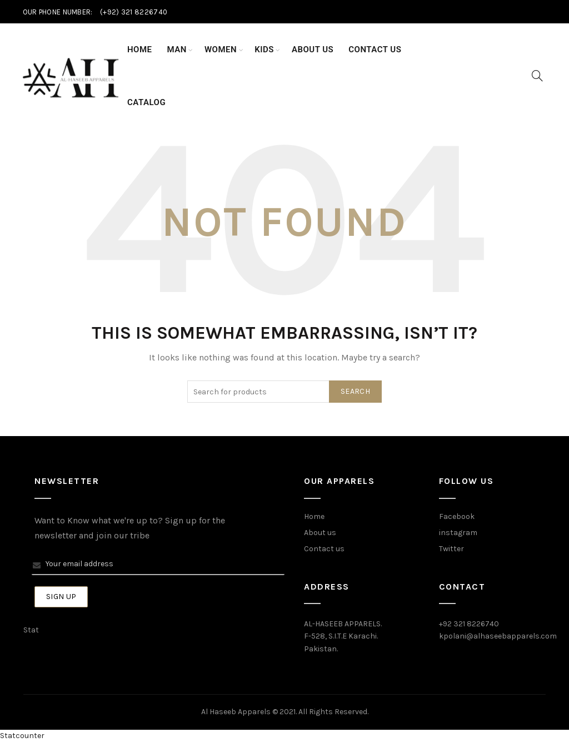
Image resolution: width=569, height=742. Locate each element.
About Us (312, 49)
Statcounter (22, 735)
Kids (264, 49)
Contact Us (374, 49)
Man (177, 49)
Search (355, 391)
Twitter (451, 548)
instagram (458, 532)
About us (320, 532)
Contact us (324, 548)
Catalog (146, 102)
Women (220, 49)
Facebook (457, 516)
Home (139, 49)
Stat (31, 630)
